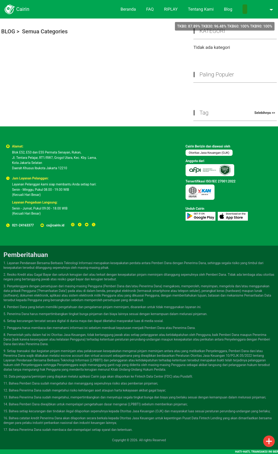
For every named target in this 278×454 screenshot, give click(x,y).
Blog (228, 9)
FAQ (150, 9)
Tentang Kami (201, 9)
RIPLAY (171, 9)
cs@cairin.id (55, 225)
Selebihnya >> (264, 113)
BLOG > (10, 31)
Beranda (128, 9)
